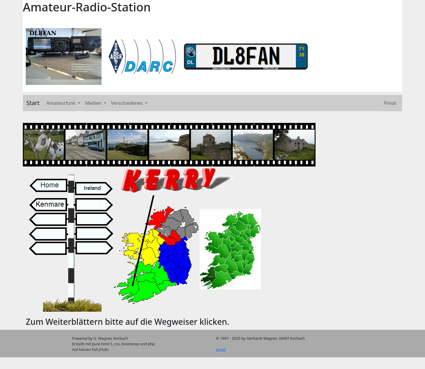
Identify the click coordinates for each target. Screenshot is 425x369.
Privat (390, 103)
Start (33, 103)
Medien (94, 103)
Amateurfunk (62, 103)
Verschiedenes (127, 103)
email (221, 349)
